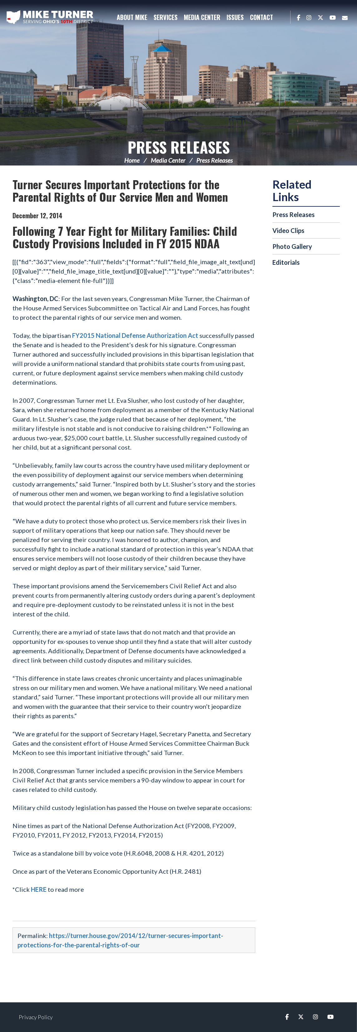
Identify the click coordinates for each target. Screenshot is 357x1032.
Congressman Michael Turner (50, 17)
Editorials (286, 262)
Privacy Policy (36, 1017)
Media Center (168, 160)
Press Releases (179, 147)
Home (131, 160)
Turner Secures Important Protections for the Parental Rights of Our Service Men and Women (120, 190)
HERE (38, 889)
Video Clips (288, 230)
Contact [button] (261, 17)
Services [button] (166, 17)
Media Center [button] (202, 17)
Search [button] (282, 17)
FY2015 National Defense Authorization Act (135, 335)
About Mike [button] (132, 17)
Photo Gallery (292, 246)
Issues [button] (235, 17)
